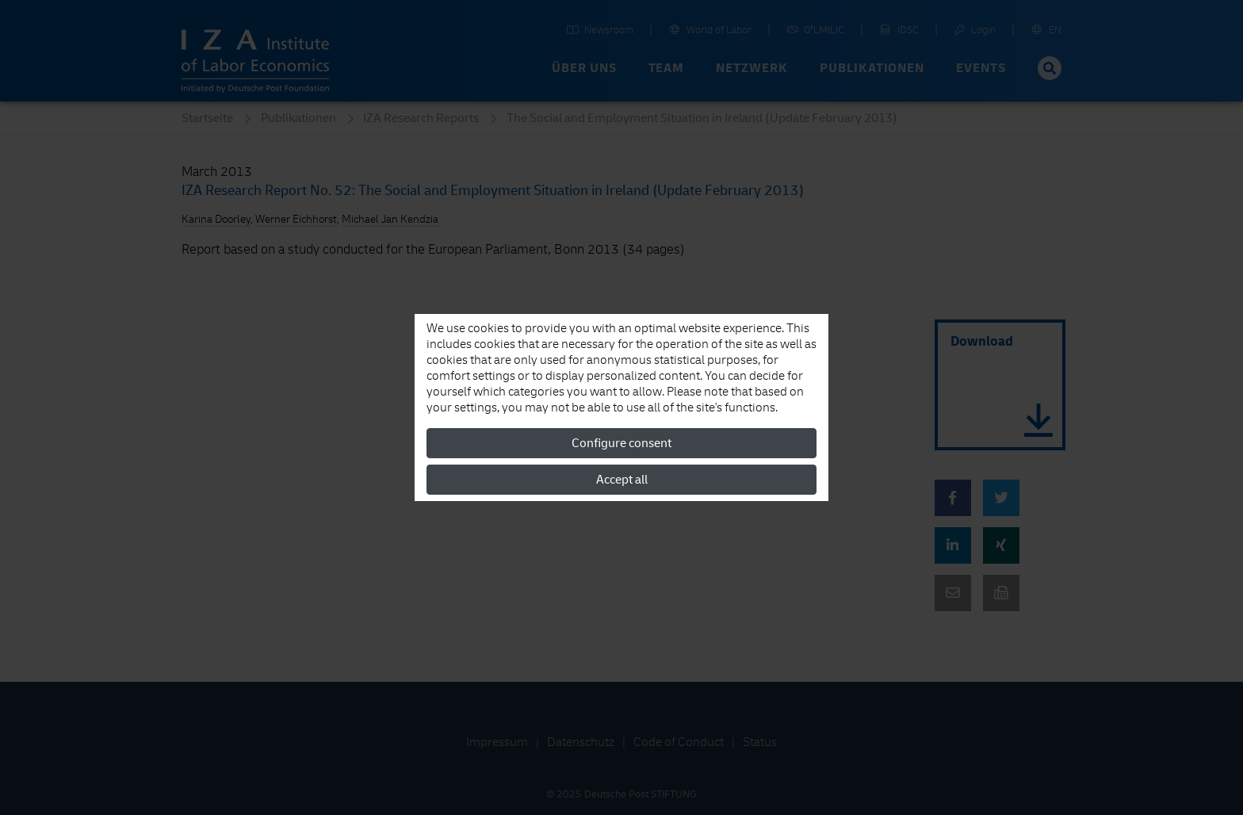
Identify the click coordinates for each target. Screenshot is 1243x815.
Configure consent (621, 443)
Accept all (622, 480)
